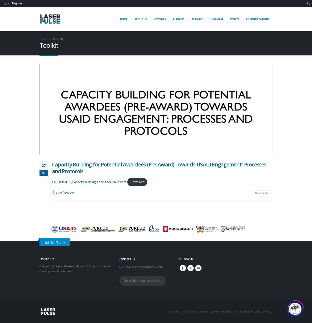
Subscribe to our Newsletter (143, 281)
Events (234, 19)
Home (124, 19)
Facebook (183, 268)
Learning (217, 19)
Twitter (190, 268)
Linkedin (198, 268)
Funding (178, 19)
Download (137, 182)
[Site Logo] (50, 19)
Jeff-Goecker (67, 192)
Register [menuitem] (17, 3)
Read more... (261, 192)
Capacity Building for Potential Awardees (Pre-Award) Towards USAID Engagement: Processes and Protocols (159, 168)
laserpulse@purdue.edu (147, 267)
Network (160, 19)
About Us (140, 19)
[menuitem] (308, 3)
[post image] (156, 108)
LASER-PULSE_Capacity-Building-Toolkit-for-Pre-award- (89, 182)
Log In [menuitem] (5, 3)
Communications (257, 19)
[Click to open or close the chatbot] (295, 308)
